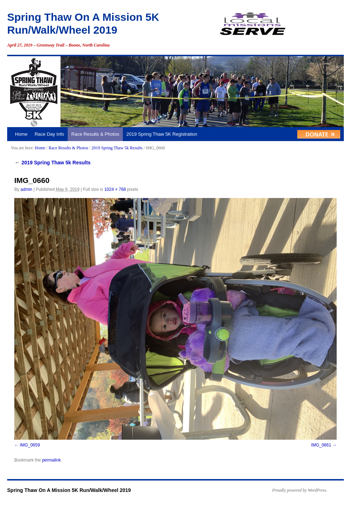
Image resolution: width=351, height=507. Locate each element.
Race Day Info (49, 134)
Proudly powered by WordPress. (299, 490)
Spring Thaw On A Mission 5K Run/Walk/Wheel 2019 (69, 490)
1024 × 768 (115, 189)
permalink (51, 460)
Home (21, 134)
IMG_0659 (30, 445)
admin (26, 189)
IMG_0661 (321, 445)
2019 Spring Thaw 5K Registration (161, 134)
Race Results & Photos (95, 134)
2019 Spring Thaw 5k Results (116, 147)
